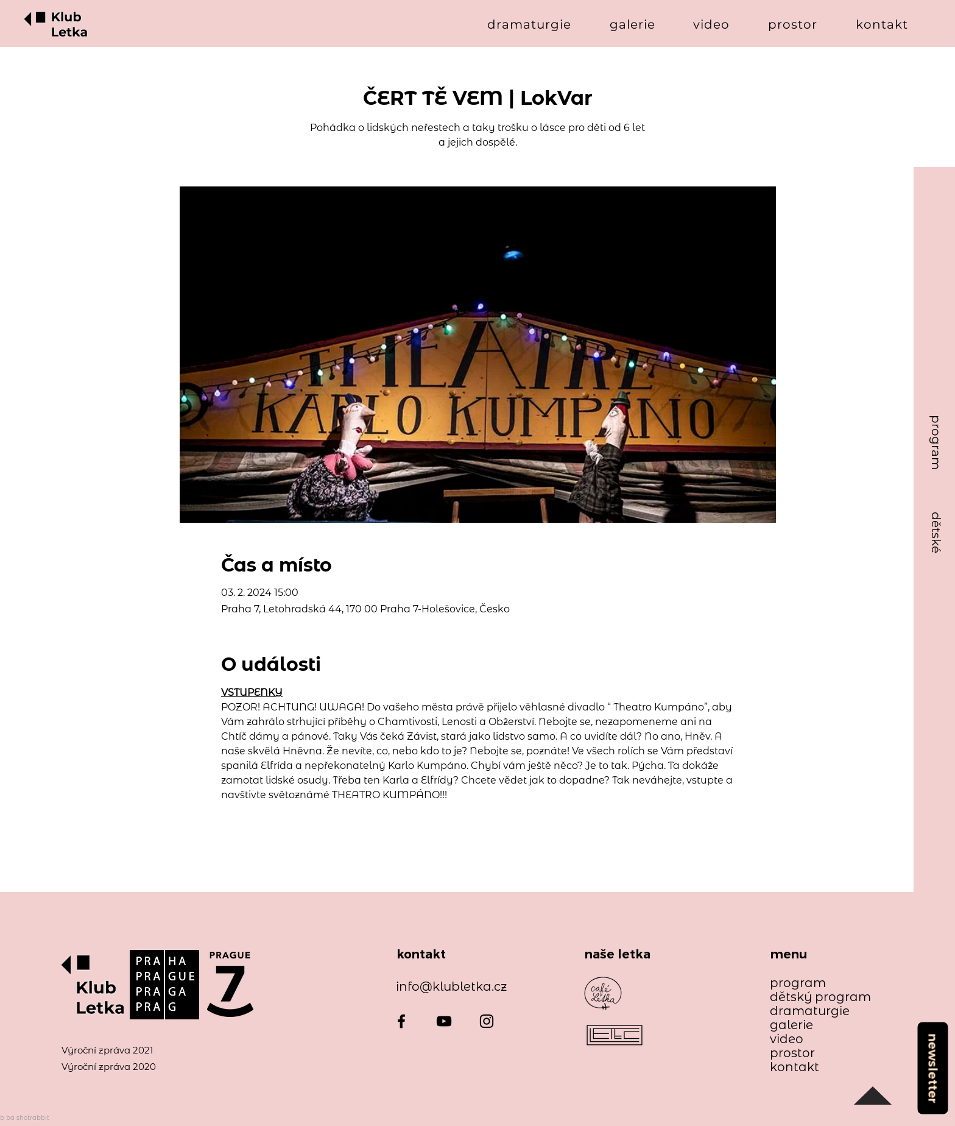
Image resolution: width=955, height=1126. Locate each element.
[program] (936, 442)
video (786, 1039)
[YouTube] (444, 1021)
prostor (792, 1053)
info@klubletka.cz (451, 986)
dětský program (814, 997)
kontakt (794, 1067)
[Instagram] (486, 1021)
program (798, 983)
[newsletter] (932, 1068)
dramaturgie (810, 1011)
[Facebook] (401, 1021)
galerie (791, 1025)
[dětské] (936, 533)
